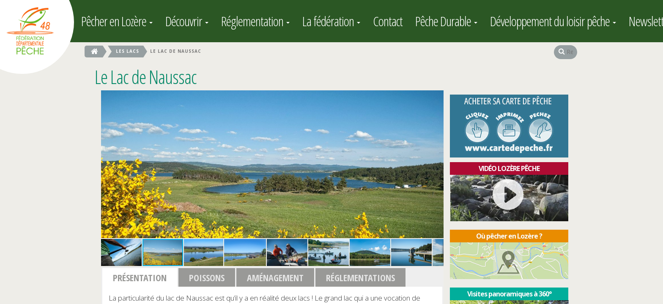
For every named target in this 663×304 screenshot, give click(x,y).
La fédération (331, 21)
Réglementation (255, 21)
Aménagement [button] (275, 277)
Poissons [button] (207, 277)
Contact (388, 21)
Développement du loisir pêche (553, 21)
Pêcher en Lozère (117, 21)
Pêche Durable (446, 21)
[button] (436, 98)
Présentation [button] (140, 277)
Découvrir (186, 21)
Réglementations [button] (360, 277)
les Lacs (127, 51)
